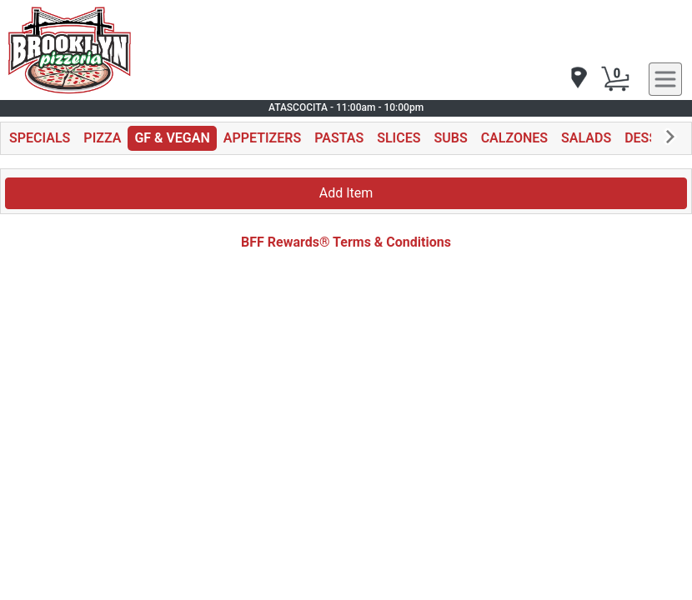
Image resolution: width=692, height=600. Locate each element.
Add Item (346, 193)
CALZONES (514, 138)
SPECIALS (39, 138)
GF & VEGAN (171, 138)
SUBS (450, 138)
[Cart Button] (615, 79)
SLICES (398, 138)
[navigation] (578, 79)
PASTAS (339, 138)
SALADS (586, 138)
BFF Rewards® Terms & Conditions (346, 242)
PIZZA (102, 138)
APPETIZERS (262, 138)
